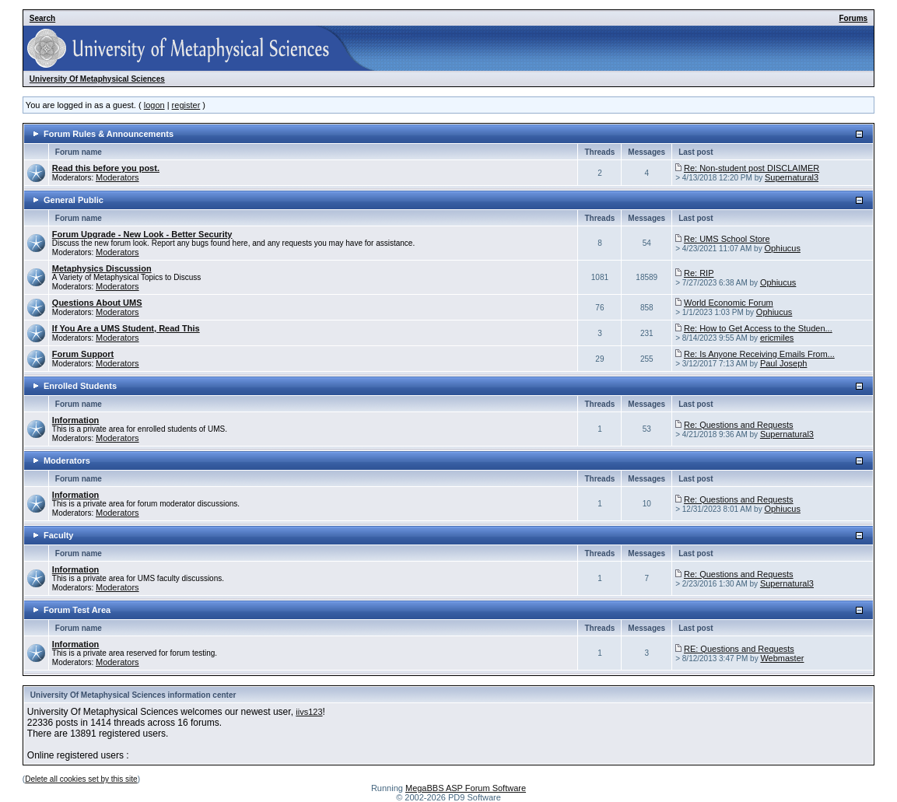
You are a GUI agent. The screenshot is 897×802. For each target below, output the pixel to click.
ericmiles (777, 337)
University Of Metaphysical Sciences (97, 79)
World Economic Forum (728, 302)
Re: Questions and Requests (739, 424)
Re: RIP (699, 273)
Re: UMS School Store (727, 238)
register (186, 105)
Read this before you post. (105, 168)
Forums (853, 18)
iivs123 (309, 711)
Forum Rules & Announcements (108, 133)
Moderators (117, 177)
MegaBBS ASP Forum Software (465, 788)
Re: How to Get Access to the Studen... (758, 328)
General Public (73, 200)
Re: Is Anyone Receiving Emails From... (759, 354)
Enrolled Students (80, 385)
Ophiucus (782, 248)
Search (42, 18)
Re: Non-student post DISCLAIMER (751, 168)
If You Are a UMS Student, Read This (126, 328)
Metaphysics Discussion (102, 268)
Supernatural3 (791, 177)
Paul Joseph (784, 363)
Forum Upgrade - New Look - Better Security (142, 234)
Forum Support (83, 354)
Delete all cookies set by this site (81, 779)
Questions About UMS (97, 302)
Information (76, 420)
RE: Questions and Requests (739, 648)
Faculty (59, 535)
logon (154, 105)
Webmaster (782, 658)
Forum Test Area (77, 610)
